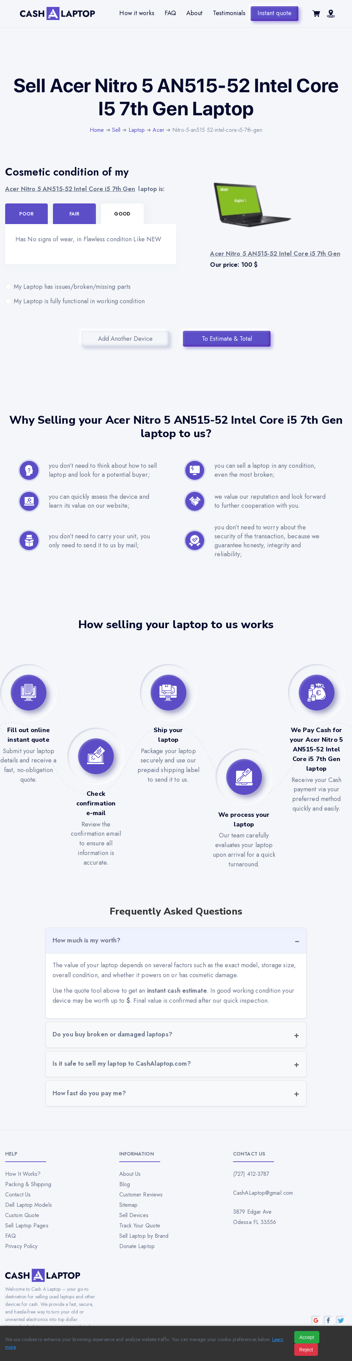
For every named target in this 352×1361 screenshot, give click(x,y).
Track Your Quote (140, 1226)
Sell (116, 130)
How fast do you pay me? (89, 1093)
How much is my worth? (86, 940)
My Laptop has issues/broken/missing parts (90, 286)
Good (122, 213)
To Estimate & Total (227, 338)
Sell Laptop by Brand (144, 1236)
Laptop (137, 130)
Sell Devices (133, 1215)
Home (97, 130)
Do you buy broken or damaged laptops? (112, 1034)
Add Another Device (125, 338)
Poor (26, 213)
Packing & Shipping (28, 1184)
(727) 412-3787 (251, 1174)
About (194, 13)
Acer (158, 130)
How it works (136, 13)
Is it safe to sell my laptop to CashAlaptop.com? (122, 1063)
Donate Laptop (137, 1246)
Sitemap (128, 1205)
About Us (130, 1174)
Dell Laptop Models (28, 1205)
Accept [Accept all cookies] (306, 1337)
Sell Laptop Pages (26, 1226)
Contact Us (18, 1195)
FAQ (170, 13)
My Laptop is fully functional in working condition (90, 301)
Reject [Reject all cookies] (306, 1349)
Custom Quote (22, 1215)
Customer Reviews (141, 1195)
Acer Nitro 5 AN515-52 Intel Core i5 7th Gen (70, 188)
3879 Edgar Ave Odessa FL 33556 (254, 1217)
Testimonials (229, 13)
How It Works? (23, 1174)
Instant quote (274, 13)
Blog (124, 1184)
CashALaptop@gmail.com (263, 1193)
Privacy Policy (21, 1246)
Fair (74, 213)
